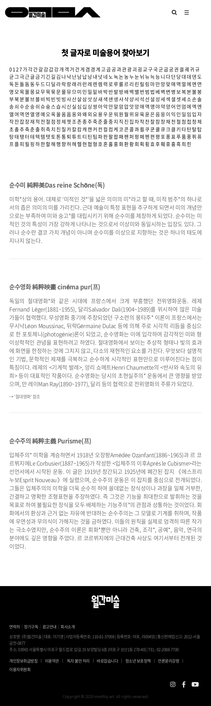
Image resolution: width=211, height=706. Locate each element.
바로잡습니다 (107, 661)
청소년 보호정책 (141, 660)
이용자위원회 (19, 669)
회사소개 (68, 626)
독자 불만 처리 (78, 661)
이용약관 (52, 661)
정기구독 (31, 626)
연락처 (14, 626)
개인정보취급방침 (23, 661)
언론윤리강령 (172, 660)
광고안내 (49, 626)
